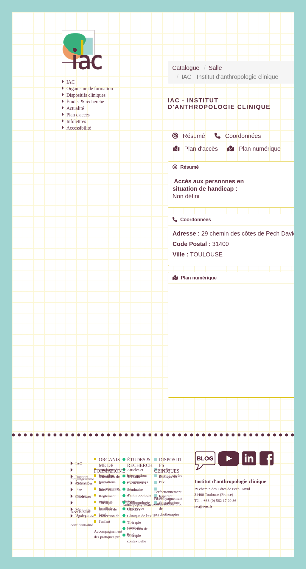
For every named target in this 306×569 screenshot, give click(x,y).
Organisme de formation (108, 465)
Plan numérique (254, 148)
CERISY (134, 509)
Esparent (165, 496)
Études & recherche (137, 465)
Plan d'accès (195, 148)
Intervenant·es (109, 489)
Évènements (136, 483)
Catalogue (185, 67)
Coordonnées (238, 136)
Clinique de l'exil (140, 515)
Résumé (188, 136)
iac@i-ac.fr (203, 506)
